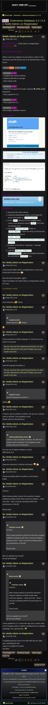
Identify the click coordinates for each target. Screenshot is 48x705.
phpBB (18, 692)
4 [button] (28, 31)
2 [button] (22, 31)
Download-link (11, 199)
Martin (28, 687)
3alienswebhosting (16, 437)
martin (33, 698)
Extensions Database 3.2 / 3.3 (27, 20)
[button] (16, 31)
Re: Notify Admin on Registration (18, 262)
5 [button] (31, 31)
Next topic (36, 27)
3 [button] (25, 31)
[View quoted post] (30, 437)
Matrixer (12, 527)
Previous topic (23, 27)
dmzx (12, 46)
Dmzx (34, 687)
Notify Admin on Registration (21, 24)
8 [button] (35, 31)
